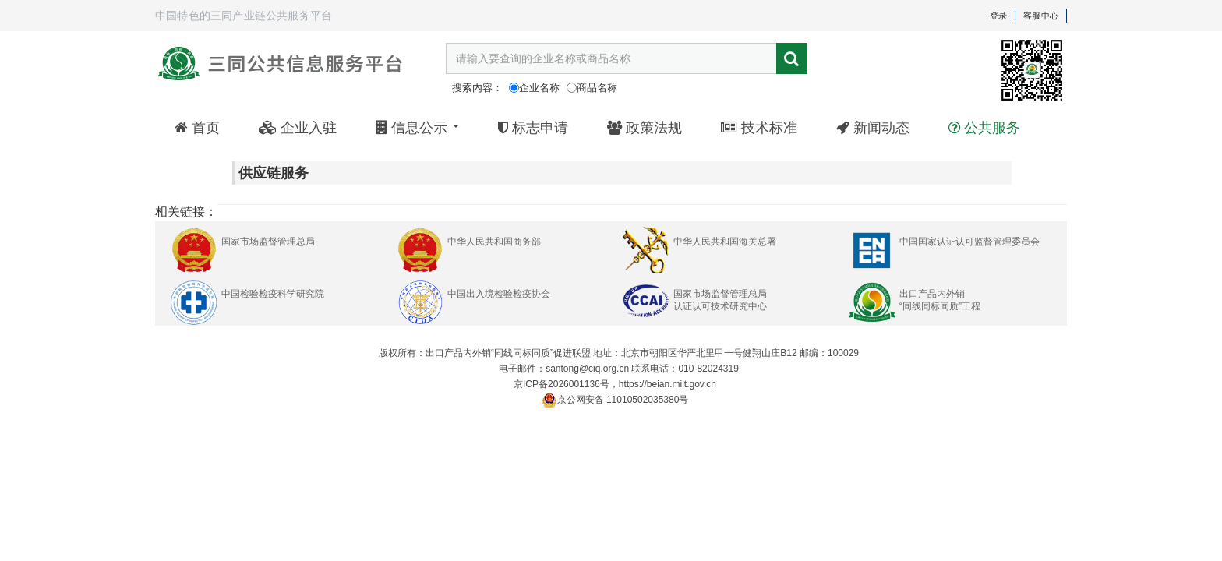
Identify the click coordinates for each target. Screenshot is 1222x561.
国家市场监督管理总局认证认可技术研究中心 (720, 300)
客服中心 (1040, 15)
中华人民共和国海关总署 (724, 241)
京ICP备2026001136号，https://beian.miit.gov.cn (615, 384)
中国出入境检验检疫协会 (498, 293)
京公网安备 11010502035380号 (615, 400)
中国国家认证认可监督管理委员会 (969, 241)
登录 (998, 15)
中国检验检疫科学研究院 (272, 293)
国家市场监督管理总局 (268, 241)
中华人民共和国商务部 (494, 241)
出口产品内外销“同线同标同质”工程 (939, 300)
